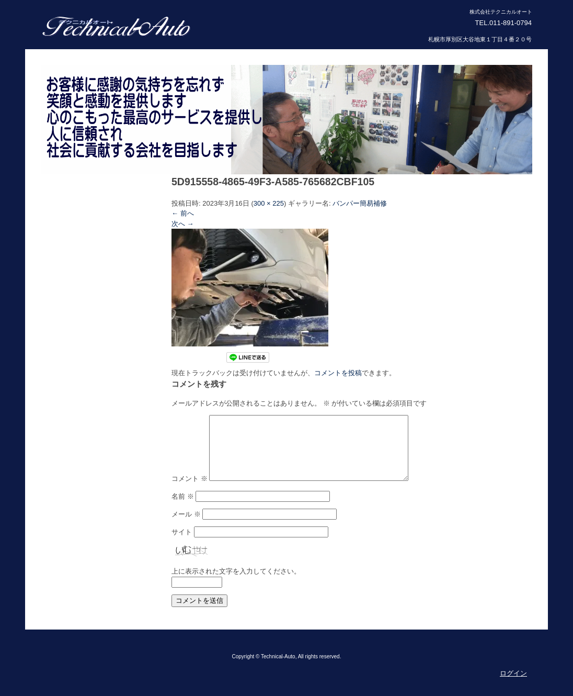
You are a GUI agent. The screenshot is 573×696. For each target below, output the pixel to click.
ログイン (513, 686)
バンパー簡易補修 (360, 203)
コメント (189, 491)
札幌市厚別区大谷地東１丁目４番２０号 (480, 39)
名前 (182, 509)
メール (186, 527)
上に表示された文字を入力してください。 (236, 584)
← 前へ (182, 213)
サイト (181, 544)
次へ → (182, 224)
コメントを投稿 (338, 373)
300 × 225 (269, 203)
